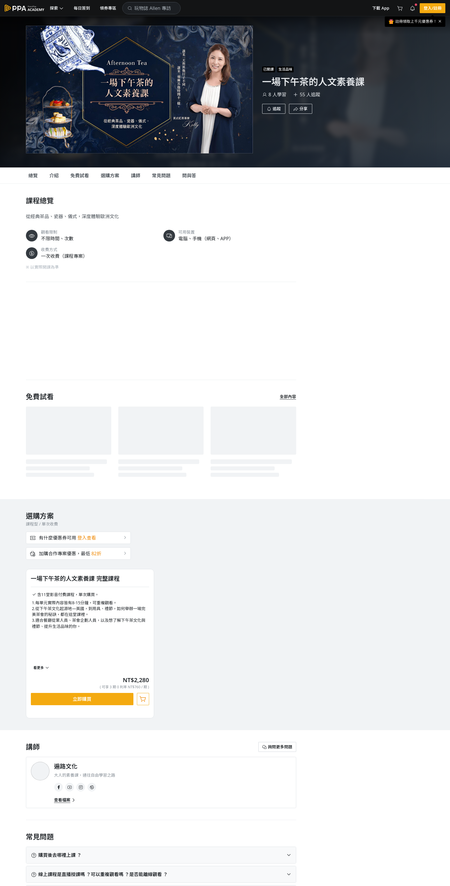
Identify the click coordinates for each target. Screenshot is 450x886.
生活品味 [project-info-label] (285, 69)
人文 (67, 727)
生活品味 (40, 727)
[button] (57, 8)
